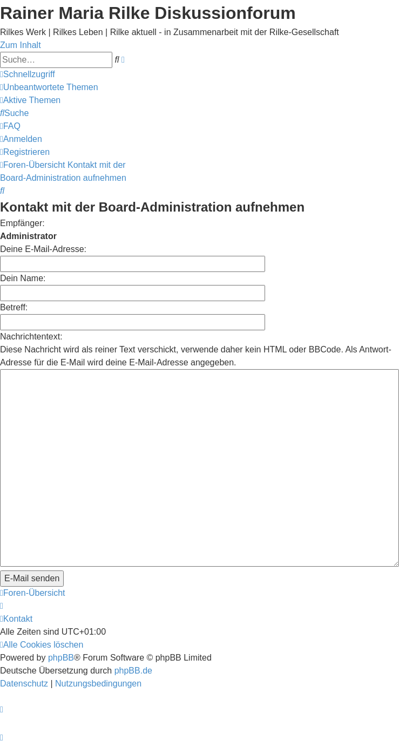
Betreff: (14, 307)
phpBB (61, 596)
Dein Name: (22, 278)
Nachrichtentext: (31, 336)
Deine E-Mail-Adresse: (43, 249)
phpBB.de (133, 609)
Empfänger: (22, 223)
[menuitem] (49, 87)
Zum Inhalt (20, 45)
